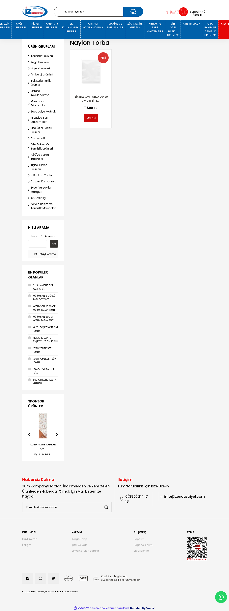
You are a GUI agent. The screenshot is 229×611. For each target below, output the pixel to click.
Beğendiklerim (143, 545)
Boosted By (137, 608)
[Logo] (35, 12)
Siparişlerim (141, 551)
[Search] (98, 12)
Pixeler (149, 608)
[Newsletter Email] (66, 507)
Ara (54, 243)
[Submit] (106, 507)
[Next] (57, 435)
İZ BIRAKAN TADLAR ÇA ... (43, 446)
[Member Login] (173, 12)
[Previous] (29, 435)
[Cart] (193, 11)
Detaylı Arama (45, 254)
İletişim (26, 545)
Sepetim (139, 539)
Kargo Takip (79, 539)
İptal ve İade (80, 545)
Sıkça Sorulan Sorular (85, 551)
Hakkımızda (29, 539)
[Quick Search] (37, 244)
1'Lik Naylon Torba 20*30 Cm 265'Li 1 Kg (90, 99)
